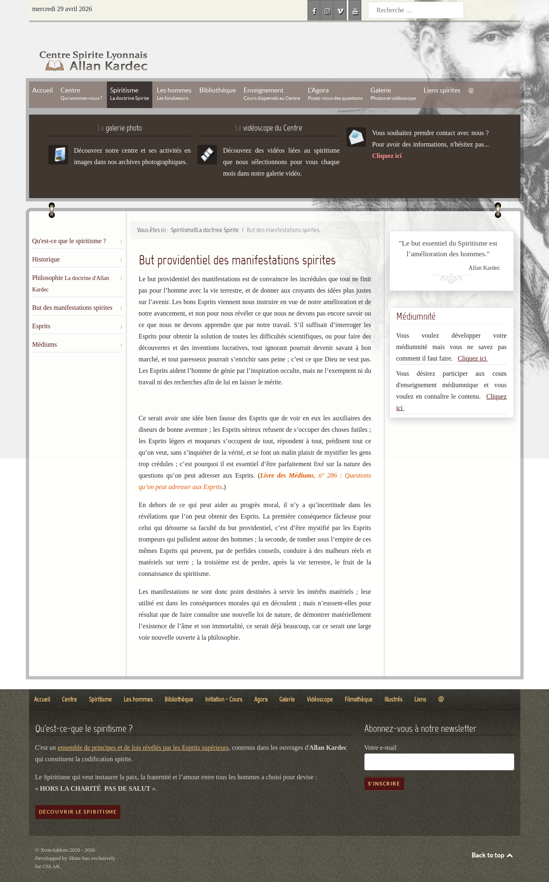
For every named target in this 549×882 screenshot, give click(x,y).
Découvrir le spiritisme (78, 793)
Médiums (44, 326)
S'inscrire (384, 765)
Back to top (493, 836)
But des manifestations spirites (72, 289)
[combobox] (416, 10)
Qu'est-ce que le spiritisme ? (69, 222)
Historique (46, 240)
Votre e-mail (380, 729)
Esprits (41, 307)
